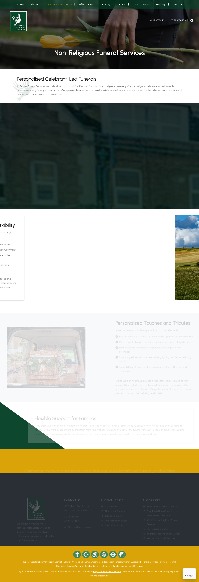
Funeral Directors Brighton (35, 562)
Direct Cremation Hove (59, 562)
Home (20, 4)
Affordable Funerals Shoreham (86, 562)
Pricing (106, 4)
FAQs (122, 4)
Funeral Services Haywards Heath (159, 562)
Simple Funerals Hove (122, 566)
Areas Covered (141, 4)
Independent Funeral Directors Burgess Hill (121, 562)
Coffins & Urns (87, 4)
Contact (177, 4)
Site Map (138, 566)
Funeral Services (58, 4)
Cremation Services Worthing (69, 566)
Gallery (161, 4)
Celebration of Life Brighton (98, 566)
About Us (36, 4)
